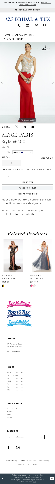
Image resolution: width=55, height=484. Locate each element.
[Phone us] (19, 25)
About (9, 415)
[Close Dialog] (2, 479)
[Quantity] (6, 177)
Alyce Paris (23, 35)
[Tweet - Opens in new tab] (16, 127)
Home (7, 35)
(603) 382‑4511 (13, 352)
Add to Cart (27, 183)
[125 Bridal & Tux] (27, 19)
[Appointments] (27, 10)
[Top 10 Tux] (19, 315)
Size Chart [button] (46, 158)
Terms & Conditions (28, 461)
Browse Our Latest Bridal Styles (35, 4)
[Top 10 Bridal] (19, 324)
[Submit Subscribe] (42, 437)
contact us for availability (18, 214)
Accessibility (44, 461)
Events (9, 418)
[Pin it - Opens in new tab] (24, 127)
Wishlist (10, 412)
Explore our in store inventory (21, 211)
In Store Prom (13, 38)
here (34, 482)
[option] (27, 83)
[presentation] (13, 256)
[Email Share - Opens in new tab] (32, 127)
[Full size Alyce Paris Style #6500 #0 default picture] (27, 83)
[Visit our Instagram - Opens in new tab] (18, 448)
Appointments (12, 409)
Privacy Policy (11, 461)
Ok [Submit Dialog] (52, 479)
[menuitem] (10, 25)
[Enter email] (26, 437)
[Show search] (44, 25)
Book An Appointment (28, 194)
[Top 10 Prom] (19, 305)
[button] (10, 25)
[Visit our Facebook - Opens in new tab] (9, 448)
